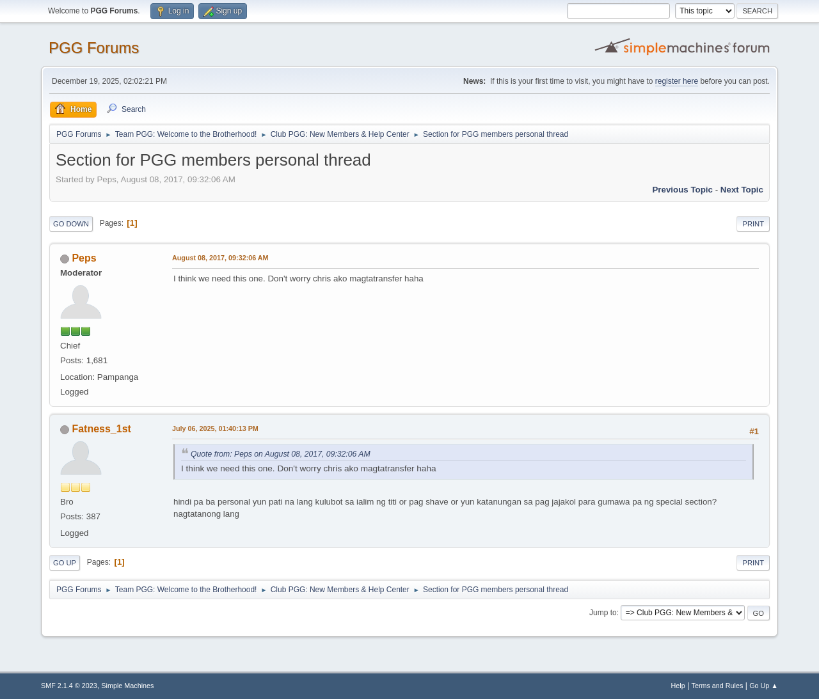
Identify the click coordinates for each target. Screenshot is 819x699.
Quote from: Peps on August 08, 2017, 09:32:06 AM (280, 454)
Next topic (741, 189)
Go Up (64, 563)
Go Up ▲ (763, 685)
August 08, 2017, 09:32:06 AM (220, 258)
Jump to (603, 612)
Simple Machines (127, 685)
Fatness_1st (101, 428)
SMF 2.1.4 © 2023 (69, 685)
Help (678, 685)
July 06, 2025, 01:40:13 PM (215, 428)
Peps (84, 258)
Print (753, 224)
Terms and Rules (717, 685)
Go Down (71, 224)
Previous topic (682, 189)
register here (676, 81)
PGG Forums (94, 47)
